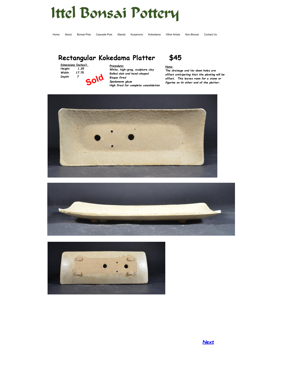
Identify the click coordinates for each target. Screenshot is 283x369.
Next (208, 341)
